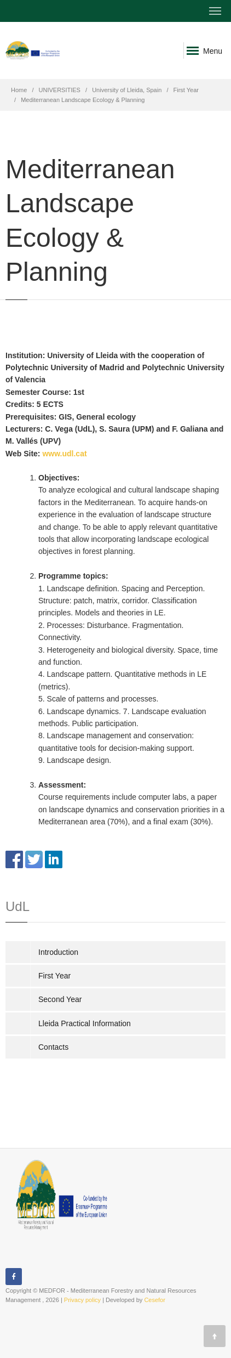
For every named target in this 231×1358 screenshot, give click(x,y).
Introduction (58, 952)
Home (19, 90)
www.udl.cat (64, 453)
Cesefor (154, 1300)
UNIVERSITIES (59, 90)
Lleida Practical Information (84, 1023)
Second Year (60, 999)
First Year (186, 90)
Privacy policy (82, 1300)
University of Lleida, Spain (126, 90)
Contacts (53, 1047)
